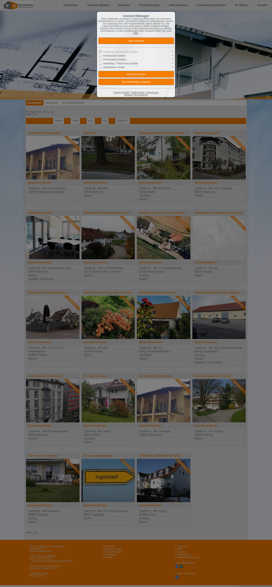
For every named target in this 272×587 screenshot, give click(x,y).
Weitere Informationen (136, 94)
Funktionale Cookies (114, 55)
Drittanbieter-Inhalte (114, 67)
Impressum (153, 92)
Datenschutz (138, 92)
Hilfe (135, 33)
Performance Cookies (115, 59)
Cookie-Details (121, 92)
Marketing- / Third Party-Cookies (120, 63)
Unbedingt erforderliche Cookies (120, 51)
